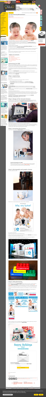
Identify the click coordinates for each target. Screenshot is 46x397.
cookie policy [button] (23, 391)
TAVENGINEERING (17, 40)
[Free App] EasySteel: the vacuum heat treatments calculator (4, 76)
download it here (24, 101)
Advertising (2, 22)
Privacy (29, 388)
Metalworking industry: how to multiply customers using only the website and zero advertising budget (4, 120)
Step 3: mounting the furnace (13, 58)
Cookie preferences (33, 388)
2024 (1, 31)
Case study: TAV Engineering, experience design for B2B (4, 52)
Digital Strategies (3, 18)
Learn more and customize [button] (8, 394)
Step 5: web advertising (12, 60)
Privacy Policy (39, 45)
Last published (3, 15)
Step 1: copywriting (11, 56)
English (2, 28)
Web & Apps (2, 24)
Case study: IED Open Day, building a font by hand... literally (4, 96)
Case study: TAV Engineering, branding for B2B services (4, 89)
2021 (1, 32)
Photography (2, 23)
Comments (10, 61)
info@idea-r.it (22, 388)
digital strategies (27, 164)
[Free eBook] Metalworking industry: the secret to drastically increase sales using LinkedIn (4, 65)
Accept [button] (41, 394)
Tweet (9, 373)
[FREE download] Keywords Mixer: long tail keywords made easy (17, 383)
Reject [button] (36, 394)
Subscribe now (42, 44)
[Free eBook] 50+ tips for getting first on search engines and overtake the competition (4, 108)
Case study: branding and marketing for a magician (28, 383)
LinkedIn (22, 163)
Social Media (2, 19)
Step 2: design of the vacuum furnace (14, 57)
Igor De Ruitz (11, 15)
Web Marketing (3, 20)
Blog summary (11, 12)
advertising (29, 40)
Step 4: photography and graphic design (14, 59)
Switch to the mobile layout (3, 1)
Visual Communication (3, 21)
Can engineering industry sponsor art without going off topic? (4, 46)
